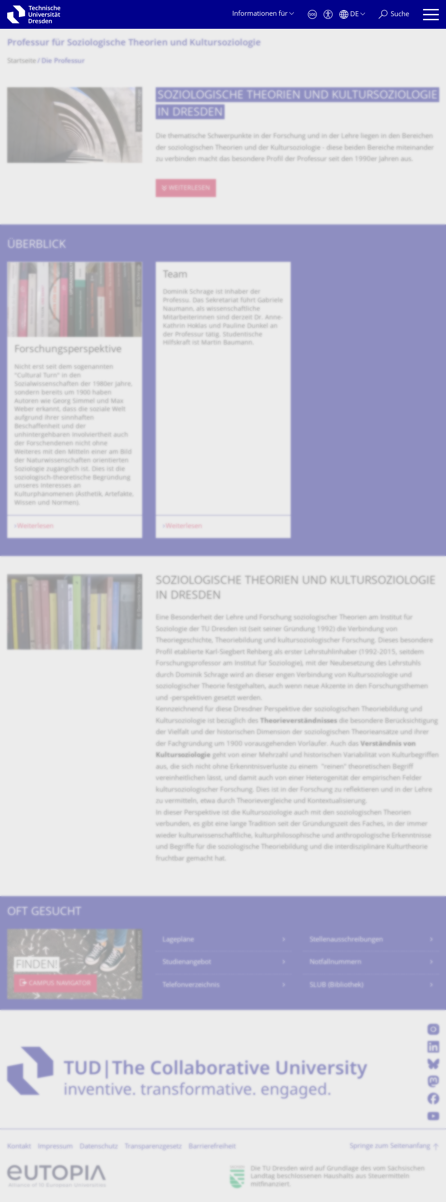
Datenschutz (99, 1147)
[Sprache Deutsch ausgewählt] (352, 14)
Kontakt (19, 1147)
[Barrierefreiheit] (328, 14)
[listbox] (223, 400)
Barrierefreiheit (212, 1147)
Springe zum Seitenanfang (390, 1146)
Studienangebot (186, 962)
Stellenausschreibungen (346, 940)
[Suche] (393, 14)
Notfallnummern (335, 962)
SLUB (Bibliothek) (336, 985)
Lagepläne (178, 940)
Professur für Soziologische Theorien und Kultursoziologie (134, 43)
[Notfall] (312, 14)
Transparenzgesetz (153, 1147)
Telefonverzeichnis (191, 985)
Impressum (55, 1147)
